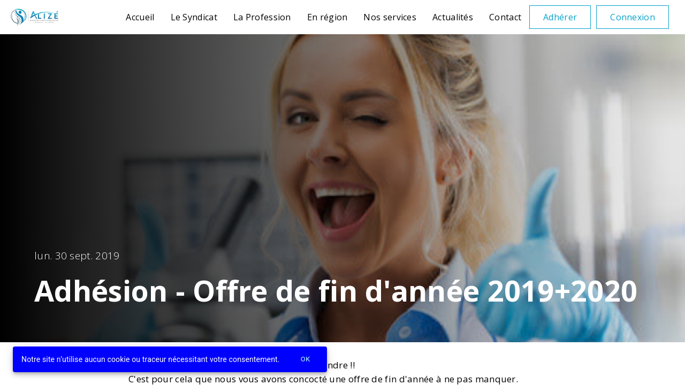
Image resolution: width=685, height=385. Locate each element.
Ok (305, 359)
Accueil (140, 17)
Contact (505, 17)
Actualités (452, 17)
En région (327, 17)
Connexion (632, 17)
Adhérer (560, 17)
